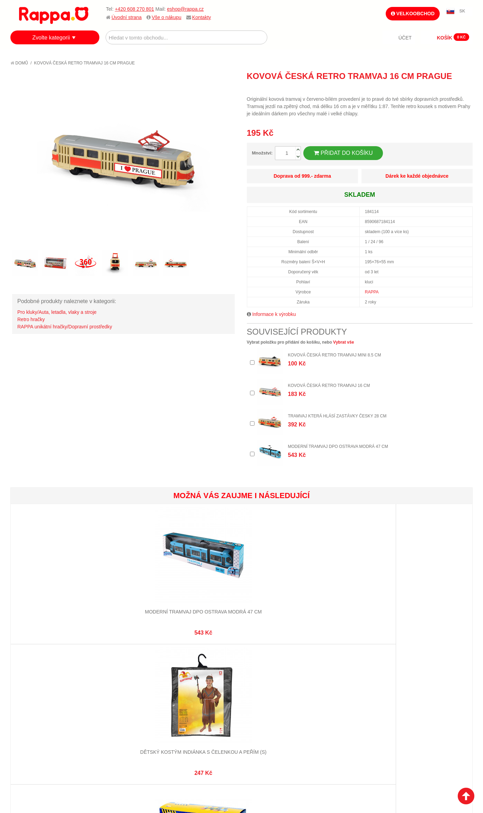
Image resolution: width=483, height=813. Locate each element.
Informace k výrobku (274, 314)
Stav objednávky (189, 695)
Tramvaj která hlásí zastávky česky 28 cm (337, 416)
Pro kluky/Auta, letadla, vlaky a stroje (57, 312)
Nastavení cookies (224, 779)
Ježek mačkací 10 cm (433, 586)
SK (462, 11)
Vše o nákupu (166, 17)
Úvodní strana (126, 17)
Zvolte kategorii (51, 38)
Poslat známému (437, 88)
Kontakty (201, 17)
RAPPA (372, 292)
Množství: (262, 153)
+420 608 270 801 (134, 9)
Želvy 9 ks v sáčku (280, 586)
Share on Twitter (465, 88)
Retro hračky (31, 319)
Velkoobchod (413, 13)
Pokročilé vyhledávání (121, 704)
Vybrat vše (343, 342)
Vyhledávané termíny (119, 695)
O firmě (26, 687)
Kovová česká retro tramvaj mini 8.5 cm (334, 355)
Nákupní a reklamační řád (48, 704)
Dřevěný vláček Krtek (202, 586)
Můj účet (180, 687)
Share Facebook (451, 88)
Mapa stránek (110, 687)
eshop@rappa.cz (185, 9)
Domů (19, 63)
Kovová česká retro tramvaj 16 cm (329, 385)
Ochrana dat (32, 721)
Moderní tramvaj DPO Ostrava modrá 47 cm (338, 446)
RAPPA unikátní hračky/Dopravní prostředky (64, 326)
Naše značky (32, 730)
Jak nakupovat (35, 695)
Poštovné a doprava (41, 712)
